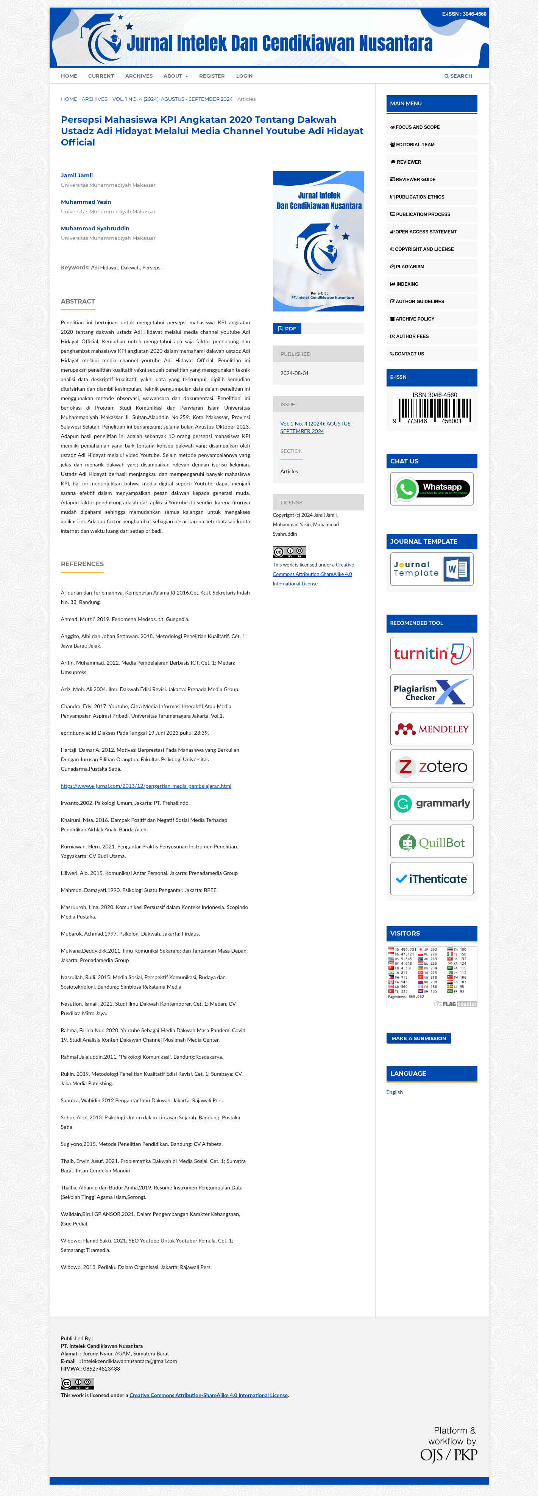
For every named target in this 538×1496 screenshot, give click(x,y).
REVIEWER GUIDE (413, 179)
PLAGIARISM (407, 266)
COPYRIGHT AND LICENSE (422, 249)
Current (101, 76)
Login (244, 76)
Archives (139, 76)
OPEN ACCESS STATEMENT (423, 232)
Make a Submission (418, 1038)
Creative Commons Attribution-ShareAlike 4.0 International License (313, 574)
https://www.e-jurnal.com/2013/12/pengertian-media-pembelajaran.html (146, 785)
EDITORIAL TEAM (412, 144)
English (395, 1092)
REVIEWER (405, 162)
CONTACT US (407, 354)
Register (212, 76)
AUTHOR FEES (409, 336)
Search (458, 76)
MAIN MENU (406, 103)
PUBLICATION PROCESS (420, 214)
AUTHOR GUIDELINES (417, 301)
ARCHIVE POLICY (412, 319)
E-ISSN (398, 377)
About (174, 76)
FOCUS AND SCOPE (415, 127)
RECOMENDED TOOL (416, 623)
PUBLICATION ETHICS (417, 197)
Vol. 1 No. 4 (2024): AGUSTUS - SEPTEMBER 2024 (172, 99)
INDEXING (404, 284)
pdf (290, 328)
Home (69, 76)
